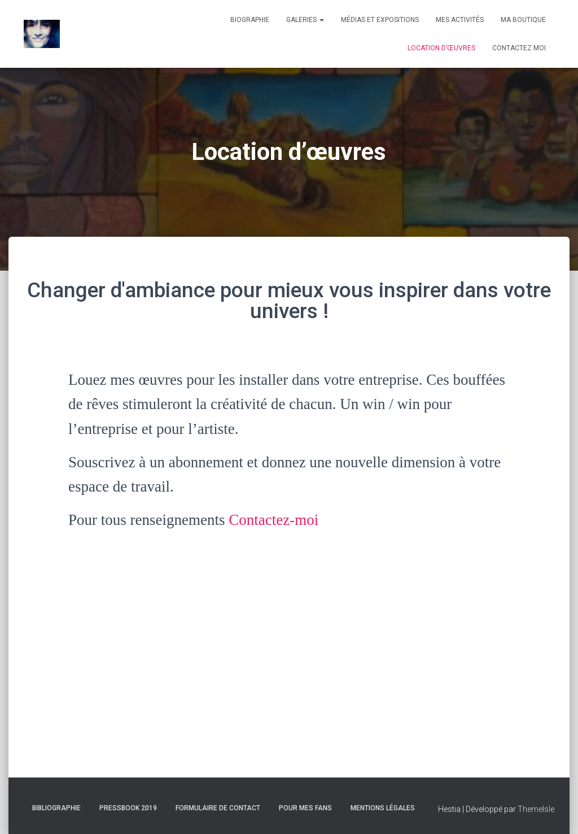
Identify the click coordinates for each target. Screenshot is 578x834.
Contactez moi (519, 48)
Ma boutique (523, 20)
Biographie (249, 20)
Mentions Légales (383, 808)
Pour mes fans (305, 808)
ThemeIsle (536, 809)
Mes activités (460, 20)
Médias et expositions (380, 20)
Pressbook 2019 (128, 808)
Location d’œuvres (441, 48)
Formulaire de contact (218, 808)
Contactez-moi (273, 519)
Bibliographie (56, 808)
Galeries (305, 20)
